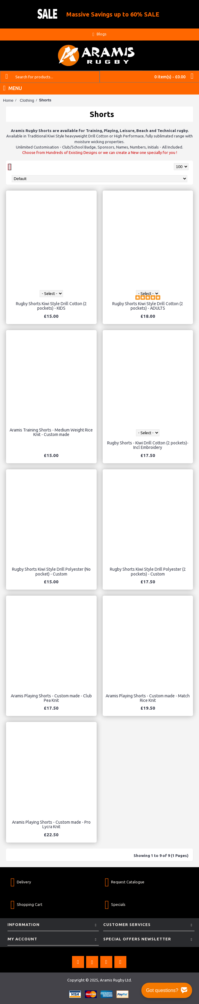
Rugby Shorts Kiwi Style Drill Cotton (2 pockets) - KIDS (51, 306)
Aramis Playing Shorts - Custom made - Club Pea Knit (51, 698)
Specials (115, 904)
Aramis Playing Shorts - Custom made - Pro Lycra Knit (51, 824)
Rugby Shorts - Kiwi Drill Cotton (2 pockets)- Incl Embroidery (147, 445)
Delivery (21, 882)
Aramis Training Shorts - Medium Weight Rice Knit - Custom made (51, 432)
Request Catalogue (124, 882)
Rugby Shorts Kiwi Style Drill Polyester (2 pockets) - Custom (148, 571)
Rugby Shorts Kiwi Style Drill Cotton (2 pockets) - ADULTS (147, 306)
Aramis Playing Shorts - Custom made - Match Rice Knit (148, 698)
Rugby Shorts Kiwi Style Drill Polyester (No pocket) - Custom (51, 571)
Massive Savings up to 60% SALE (112, 14)
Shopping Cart (26, 904)
